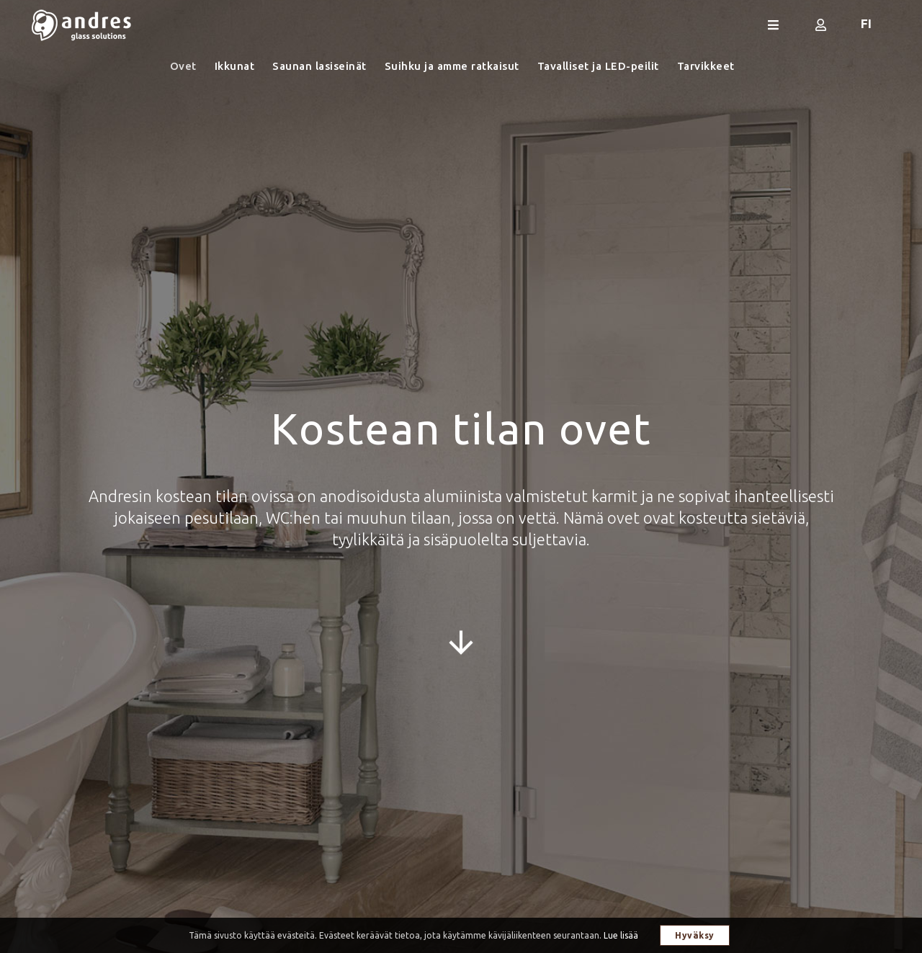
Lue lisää (621, 935)
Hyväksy (695, 935)
